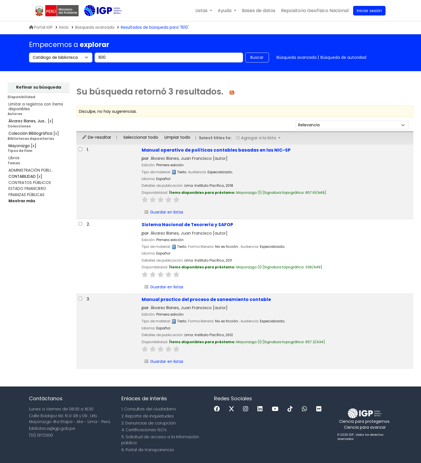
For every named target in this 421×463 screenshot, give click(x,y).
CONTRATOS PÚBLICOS (29, 182)
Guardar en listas (164, 212)
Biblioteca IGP (98, 22)
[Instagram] (247, 409)
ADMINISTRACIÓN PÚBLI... (30, 170)
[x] (233, 409)
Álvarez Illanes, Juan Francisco (189, 158)
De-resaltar (96, 137)
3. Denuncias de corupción (148, 423)
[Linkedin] (261, 409)
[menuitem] (315, 11)
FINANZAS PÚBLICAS (26, 194)
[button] (203, 11)
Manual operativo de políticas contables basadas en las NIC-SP (216, 150)
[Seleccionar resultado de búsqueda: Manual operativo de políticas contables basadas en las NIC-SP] (80, 149)
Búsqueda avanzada (297, 57)
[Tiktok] (291, 409)
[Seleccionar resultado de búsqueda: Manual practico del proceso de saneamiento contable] (80, 298)
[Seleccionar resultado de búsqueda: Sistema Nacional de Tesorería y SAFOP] (80, 224)
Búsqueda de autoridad (343, 57)
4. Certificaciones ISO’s (144, 430)
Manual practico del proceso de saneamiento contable (206, 299)
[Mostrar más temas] (21, 201)
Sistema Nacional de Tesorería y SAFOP (187, 225)
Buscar (257, 57)
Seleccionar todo (140, 137)
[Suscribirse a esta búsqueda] (232, 92)
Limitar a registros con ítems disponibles (35, 107)
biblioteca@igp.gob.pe (52, 428)
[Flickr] (320, 409)
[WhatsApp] (306, 409)
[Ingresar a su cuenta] (369, 11)
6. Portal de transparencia (147, 450)
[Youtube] (276, 409)
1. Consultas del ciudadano (148, 409)
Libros (13, 158)
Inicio (64, 27)
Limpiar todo (177, 137)
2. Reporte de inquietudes (147, 416)
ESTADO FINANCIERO (27, 188)
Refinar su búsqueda (38, 87)
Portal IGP (41, 27)
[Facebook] (218, 409)
